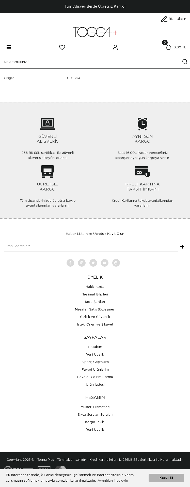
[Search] (95, 61)
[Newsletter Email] (91, 246)
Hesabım (95, 347)
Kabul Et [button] (166, 478)
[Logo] (95, 32)
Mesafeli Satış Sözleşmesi (95, 309)
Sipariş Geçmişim (95, 362)
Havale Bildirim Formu (95, 377)
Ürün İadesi (95, 384)
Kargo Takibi (95, 422)
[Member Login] (115, 47)
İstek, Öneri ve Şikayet (95, 324)
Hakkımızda (95, 287)
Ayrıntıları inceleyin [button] (113, 480)
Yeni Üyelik (95, 354)
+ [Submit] (182, 247)
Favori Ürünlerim (95, 369)
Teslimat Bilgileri (95, 294)
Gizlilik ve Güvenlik (95, 317)
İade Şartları (95, 302)
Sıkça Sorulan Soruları (95, 414)
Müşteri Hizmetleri (95, 407)
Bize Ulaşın (177, 19)
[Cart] (174, 47)
